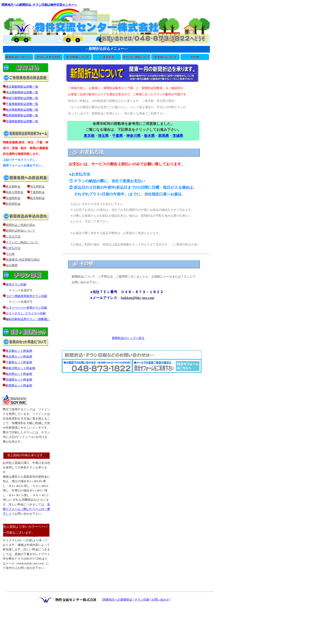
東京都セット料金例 (19, 350)
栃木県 (149, 136)
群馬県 (163, 136)
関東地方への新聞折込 (117, 599)
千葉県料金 (37, 192)
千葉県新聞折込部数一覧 (20, 104)
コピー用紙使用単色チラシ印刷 (25, 296)
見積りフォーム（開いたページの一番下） (26, 509)
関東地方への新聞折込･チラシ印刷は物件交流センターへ (39, 4)
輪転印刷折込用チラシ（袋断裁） (28, 319)
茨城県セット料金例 (19, 379)
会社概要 (10, 265)
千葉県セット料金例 (19, 362)
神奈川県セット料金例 (20, 368)
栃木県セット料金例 (19, 373)
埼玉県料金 (37, 186)
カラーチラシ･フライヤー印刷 (26, 313)
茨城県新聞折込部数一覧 (22, 121)
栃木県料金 (37, 198)
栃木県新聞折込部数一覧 (20, 109)
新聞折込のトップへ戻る (128, 338)
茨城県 (177, 136)
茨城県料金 (13, 198)
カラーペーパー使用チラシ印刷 (26, 307)
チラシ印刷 (142, 599)
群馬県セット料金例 (19, 385)
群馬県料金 (13, 203)
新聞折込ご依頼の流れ (19, 225)
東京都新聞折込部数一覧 (20, 86)
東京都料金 (13, 186)
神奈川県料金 (14, 192)
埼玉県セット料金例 (19, 356)
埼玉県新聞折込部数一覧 (20, 92)
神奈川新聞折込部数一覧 (20, 98)
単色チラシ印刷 (16, 284)
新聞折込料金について (20, 230)
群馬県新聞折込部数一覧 (20, 115)
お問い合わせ (160, 599)
